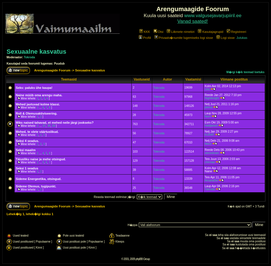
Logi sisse (225, 37)
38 (48, 125)
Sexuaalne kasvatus (36, 51)
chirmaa (210, 162)
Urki (207, 89)
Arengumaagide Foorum (52, 70)
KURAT (209, 134)
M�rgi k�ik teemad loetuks (245, 72)
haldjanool (211, 125)
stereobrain (212, 153)
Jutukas (241, 37)
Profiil (145, 37)
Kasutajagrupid (210, 31)
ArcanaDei (211, 180)
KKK (144, 31)
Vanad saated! (192, 21)
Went (208, 143)
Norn (208, 116)
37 (44, 125)
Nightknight (212, 98)
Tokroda (29, 57)
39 (53, 125)
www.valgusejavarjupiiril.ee (213, 15)
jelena (208, 107)
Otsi (159, 31)
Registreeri (236, 31)
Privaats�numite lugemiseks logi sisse (183, 37)
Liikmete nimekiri (180, 31)
